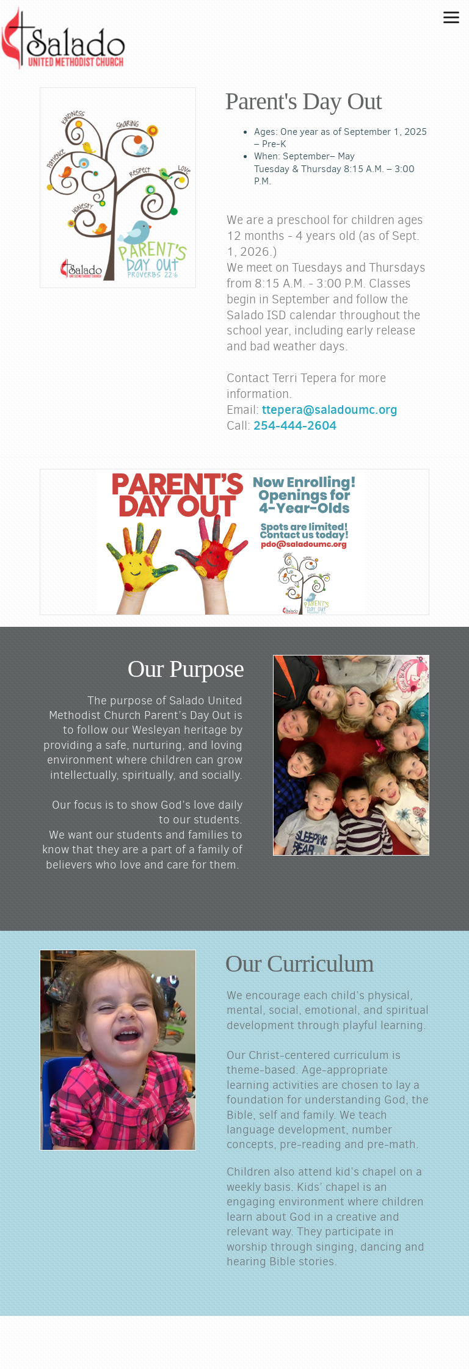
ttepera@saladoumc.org (330, 409)
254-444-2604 (294, 425)
